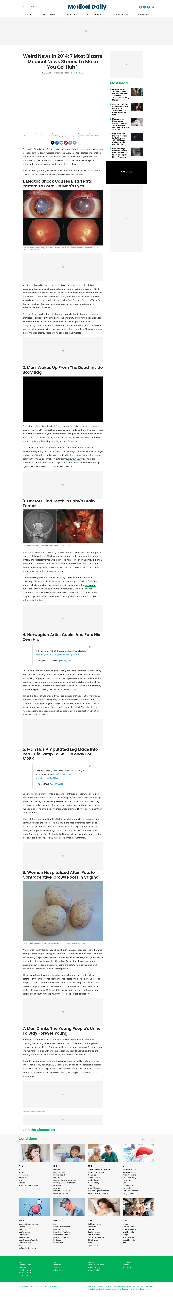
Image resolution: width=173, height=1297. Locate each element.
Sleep (90, 1242)
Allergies (22, 1177)
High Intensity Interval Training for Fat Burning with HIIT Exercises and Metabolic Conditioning (120, 139)
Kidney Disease (129, 1172)
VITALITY (27, 15)
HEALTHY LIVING (94, 15)
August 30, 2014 (56, 784)
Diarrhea (57, 1188)
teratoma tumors (51, 596)
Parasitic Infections (61, 1232)
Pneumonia (58, 1242)
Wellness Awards (120, 15)
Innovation (23, 1267)
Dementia (57, 1169)
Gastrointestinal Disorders (99, 1169)
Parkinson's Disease (62, 1234)
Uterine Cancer (129, 1226)
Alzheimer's (23, 1183)
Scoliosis (92, 1226)
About (56, 1262)
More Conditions (147, 1139)
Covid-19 (62, 51)
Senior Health (94, 1232)
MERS (21, 1245)
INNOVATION (71, 15)
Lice (124, 1183)
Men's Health (24, 1232)
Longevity (127, 1188)
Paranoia (57, 1229)
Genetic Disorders (96, 1172)
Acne (21, 1169)
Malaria (22, 1226)
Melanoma (23, 1229)
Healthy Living (25, 1270)
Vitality (22, 1262)
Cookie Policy (94, 1270)
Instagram (127, 1267)
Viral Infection (129, 1232)
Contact (57, 1265)
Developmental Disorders (64, 1183)
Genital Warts (94, 1177)
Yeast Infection (129, 1240)
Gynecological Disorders (99, 1191)
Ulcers (125, 1224)
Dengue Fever (59, 1172)
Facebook (127, 1262)
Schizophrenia (94, 1224)
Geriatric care (94, 1180)
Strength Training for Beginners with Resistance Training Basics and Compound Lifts (120, 109)
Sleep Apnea (93, 1245)
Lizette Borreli (79, 73)
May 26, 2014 (65, 661)
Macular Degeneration (28, 1224)
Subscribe (57, 1267)
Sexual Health (94, 1234)
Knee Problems (129, 1175)
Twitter (126, 1265)
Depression (58, 1177)
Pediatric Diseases (61, 1237)
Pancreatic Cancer (61, 1226)
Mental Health (25, 1242)
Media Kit (92, 1262)
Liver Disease (128, 1185)
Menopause (24, 1237)
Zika (124, 1242)
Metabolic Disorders (27, 1248)
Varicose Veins (129, 1229)
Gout (90, 1185)
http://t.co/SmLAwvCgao (46, 655)
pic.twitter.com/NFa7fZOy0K (47, 778)
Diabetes (57, 1185)
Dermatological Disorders (64, 1180)
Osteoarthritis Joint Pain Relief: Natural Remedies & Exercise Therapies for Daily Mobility (120, 94)
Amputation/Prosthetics (29, 1185)
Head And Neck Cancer (98, 1193)
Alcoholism (23, 1175)
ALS (20, 1180)
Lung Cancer (128, 1193)
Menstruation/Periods (28, 1240)
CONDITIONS (143, 15)
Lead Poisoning (129, 1177)
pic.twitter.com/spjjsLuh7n (68, 655)
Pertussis (57, 1240)
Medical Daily (87, 6)
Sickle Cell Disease (96, 1237)
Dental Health (59, 1175)
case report (45, 300)
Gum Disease (94, 1188)
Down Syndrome (60, 1193)
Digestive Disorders (61, 1191)
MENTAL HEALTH (48, 15)
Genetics (92, 1175)
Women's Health (130, 1237)
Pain (55, 1224)
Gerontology (93, 1183)
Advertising (58, 1270)
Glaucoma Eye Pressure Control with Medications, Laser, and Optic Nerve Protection (120, 152)
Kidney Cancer (129, 1169)
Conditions (28, 1138)
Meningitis (23, 1234)
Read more (144, 1289)
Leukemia (127, 1180)
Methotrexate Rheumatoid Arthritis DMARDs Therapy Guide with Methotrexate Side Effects (120, 124)
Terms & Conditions (96, 1265)
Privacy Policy (94, 1267)
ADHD (21, 1172)
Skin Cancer (93, 1240)
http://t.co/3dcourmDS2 (63, 774)
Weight (126, 1234)
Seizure (91, 1229)
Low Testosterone (130, 1191)
